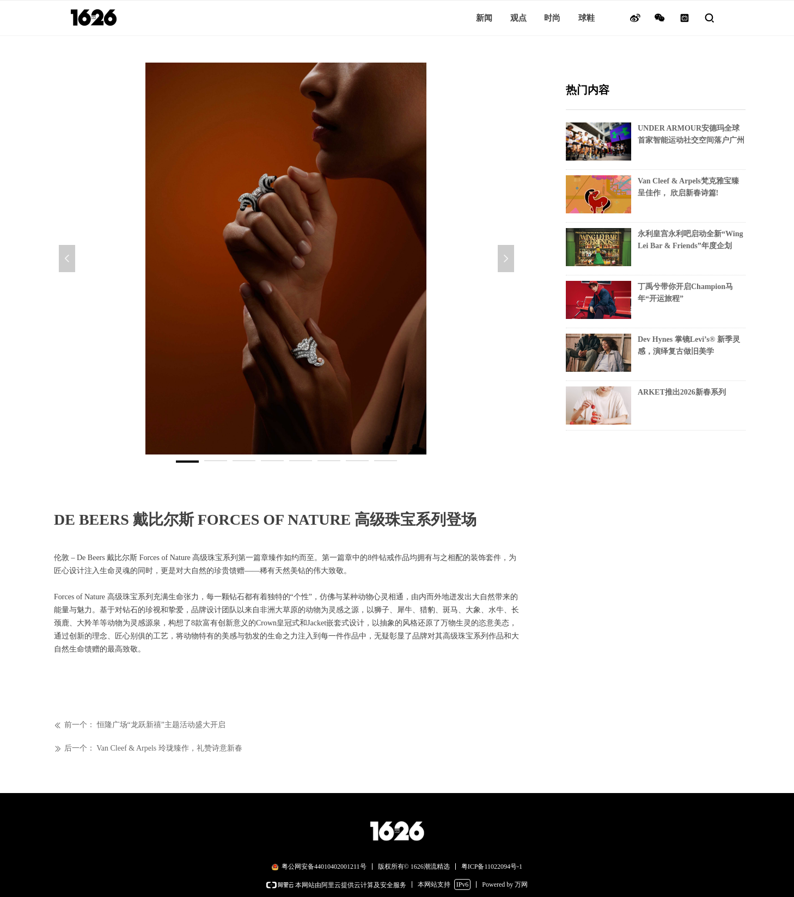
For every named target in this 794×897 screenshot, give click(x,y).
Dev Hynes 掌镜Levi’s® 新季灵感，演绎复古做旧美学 (689, 345)
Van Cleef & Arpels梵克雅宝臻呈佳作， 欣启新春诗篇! (688, 187)
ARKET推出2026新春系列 (682, 392)
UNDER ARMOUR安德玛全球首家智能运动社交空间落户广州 (691, 134)
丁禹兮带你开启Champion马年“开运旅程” (685, 292)
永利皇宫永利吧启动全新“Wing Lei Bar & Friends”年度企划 (690, 240)
